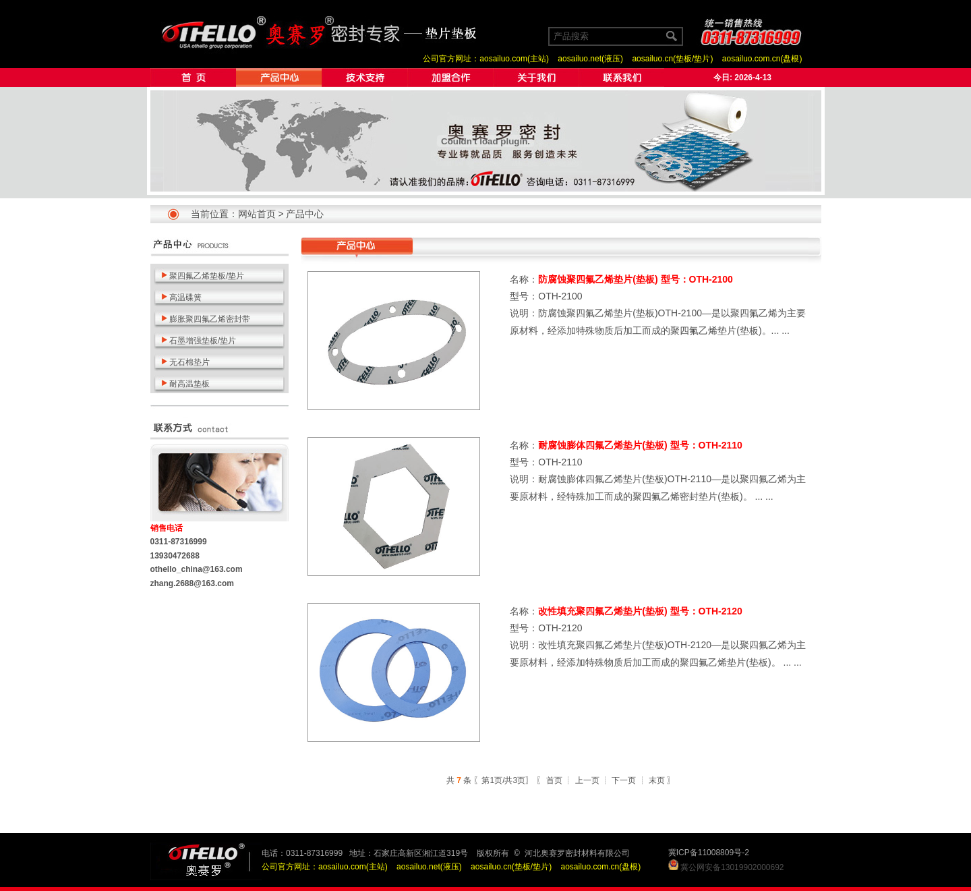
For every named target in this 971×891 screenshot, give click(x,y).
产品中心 (305, 213)
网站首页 (257, 213)
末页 (657, 780)
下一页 (624, 780)
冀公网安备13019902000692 (732, 867)
